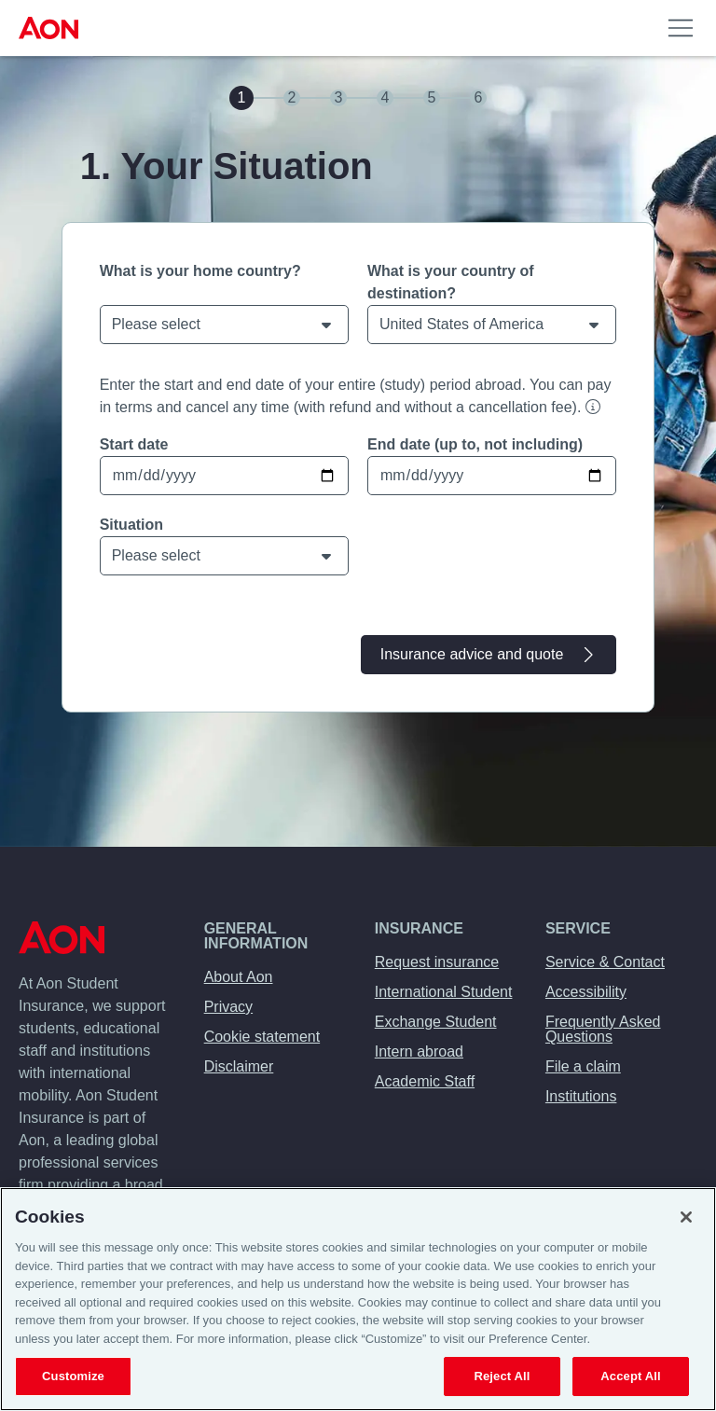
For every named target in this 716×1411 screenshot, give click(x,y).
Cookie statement (262, 1036)
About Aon (238, 977)
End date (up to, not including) (475, 444)
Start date (134, 444)
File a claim (583, 1066)
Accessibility (585, 992)
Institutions (580, 1096)
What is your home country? (200, 271)
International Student (444, 992)
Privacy (228, 1007)
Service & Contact (605, 962)
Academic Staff (425, 1081)
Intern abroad (419, 1051)
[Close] (686, 1217)
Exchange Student (436, 1022)
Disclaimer (239, 1066)
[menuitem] (52, 28)
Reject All (502, 1376)
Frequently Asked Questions (603, 1029)
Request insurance (437, 962)
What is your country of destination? (450, 282)
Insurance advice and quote (489, 654)
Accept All (630, 1376)
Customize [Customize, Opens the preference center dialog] (73, 1376)
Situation (131, 525)
